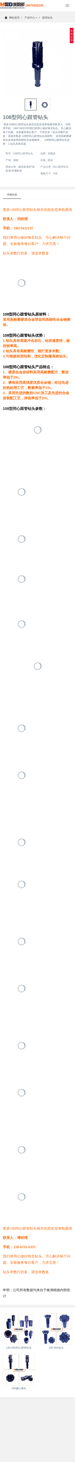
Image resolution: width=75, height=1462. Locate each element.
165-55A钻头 (56, 1347)
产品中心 (31, 17)
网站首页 (12, 17)
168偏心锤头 (18, 1388)
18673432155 (34, 5)
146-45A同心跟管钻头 (19, 1347)
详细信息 (12, 194)
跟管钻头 (47, 17)
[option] (37, 62)
